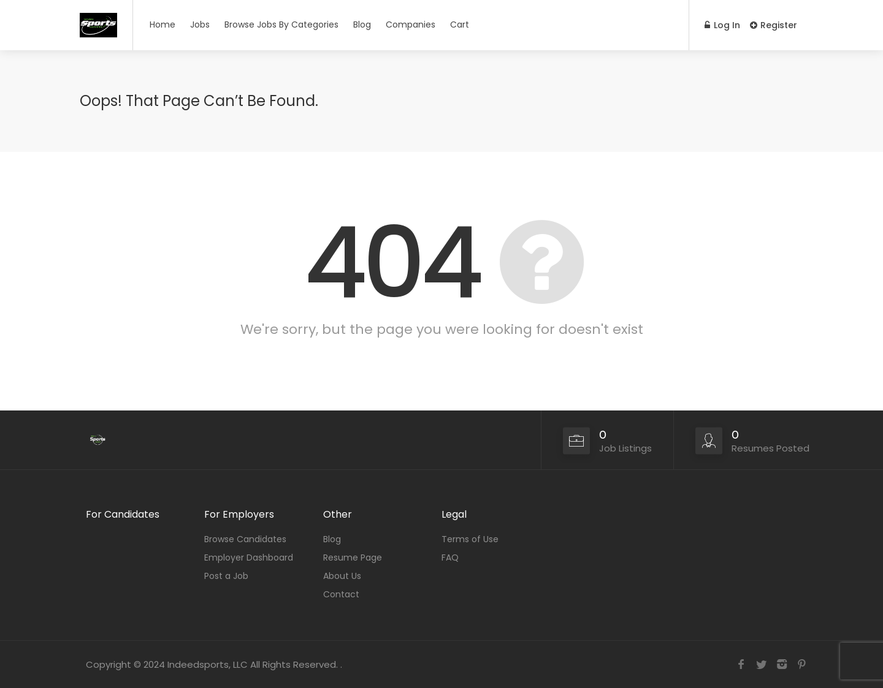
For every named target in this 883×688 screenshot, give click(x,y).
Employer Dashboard (248, 557)
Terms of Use (470, 539)
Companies (410, 24)
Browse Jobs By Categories (281, 24)
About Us (342, 576)
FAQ (450, 557)
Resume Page (352, 557)
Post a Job (226, 576)
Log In (722, 25)
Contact (341, 594)
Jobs (200, 24)
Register (773, 25)
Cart (459, 24)
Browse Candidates (245, 539)
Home (162, 24)
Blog (362, 24)
